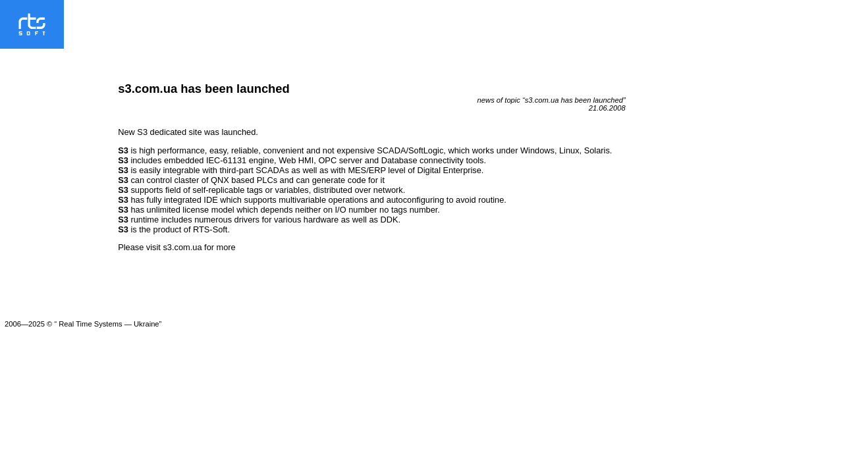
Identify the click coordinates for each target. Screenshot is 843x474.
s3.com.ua (182, 247)
